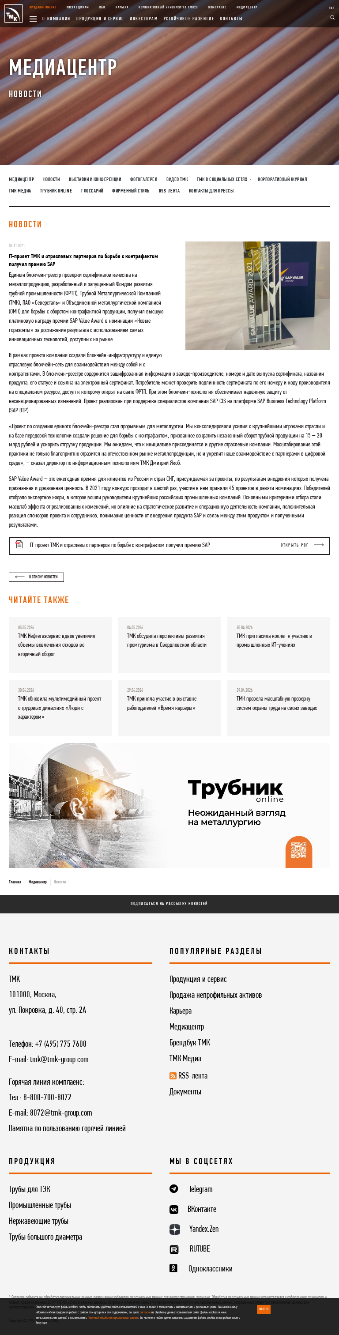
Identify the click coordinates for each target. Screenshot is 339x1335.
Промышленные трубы (40, 1205)
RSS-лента (169, 191)
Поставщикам (78, 7)
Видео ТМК (177, 179)
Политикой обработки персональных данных (113, 1318)
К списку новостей (36, 577)
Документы (185, 1092)
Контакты (231, 19)
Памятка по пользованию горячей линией (67, 1128)
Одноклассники (210, 1269)
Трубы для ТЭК (29, 1189)
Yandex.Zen (203, 1229)
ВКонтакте (202, 1209)
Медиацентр (247, 7)
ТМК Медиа (20, 191)
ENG (332, 8)
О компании (56, 19)
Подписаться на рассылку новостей (169, 903)
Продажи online (43, 7)
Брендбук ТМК (190, 1043)
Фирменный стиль (131, 191)
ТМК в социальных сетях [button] (223, 179)
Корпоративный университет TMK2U (168, 7)
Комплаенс (217, 7)
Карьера (122, 7)
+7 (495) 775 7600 (61, 1044)
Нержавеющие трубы (38, 1221)
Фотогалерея (144, 179)
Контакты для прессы (211, 191)
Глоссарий (92, 191)
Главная (15, 882)
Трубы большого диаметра (45, 1237)
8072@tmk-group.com (61, 1113)
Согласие (145, 1312)
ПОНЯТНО (263, 1309)
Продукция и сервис (100, 19)
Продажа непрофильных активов (216, 995)
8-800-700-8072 (47, 1098)
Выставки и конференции (95, 179)
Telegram (201, 1189)
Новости (51, 179)
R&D (102, 7)
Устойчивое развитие (189, 19)
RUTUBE (200, 1249)
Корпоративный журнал (282, 179)
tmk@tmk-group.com (59, 1060)
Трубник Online (56, 191)
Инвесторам (144, 19)
